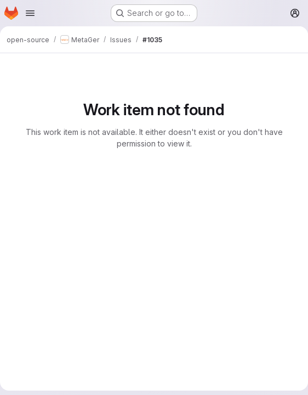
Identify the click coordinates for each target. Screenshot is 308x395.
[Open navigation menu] (30, 13)
